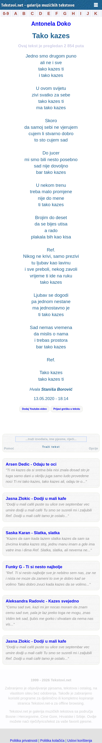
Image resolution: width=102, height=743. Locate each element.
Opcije (93, 448)
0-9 (6, 13)
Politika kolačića (52, 741)
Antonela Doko (51, 24)
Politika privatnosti (23, 741)
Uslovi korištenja (79, 741)
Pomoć (9, 448)
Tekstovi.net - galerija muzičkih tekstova (37, 5)
